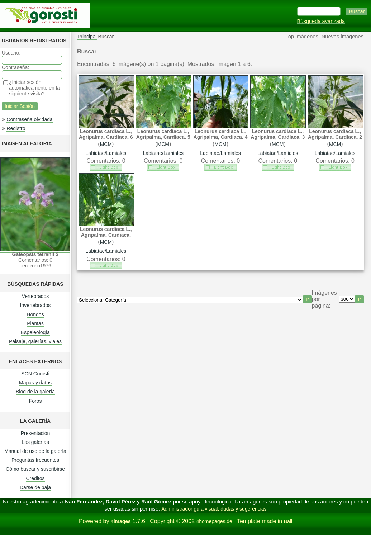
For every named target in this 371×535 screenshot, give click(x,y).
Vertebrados (35, 296)
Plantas (35, 323)
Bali (288, 521)
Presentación (35, 433)
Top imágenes (302, 36)
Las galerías (35, 442)
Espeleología (35, 332)
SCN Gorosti (35, 374)
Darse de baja (35, 487)
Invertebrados (35, 305)
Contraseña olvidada (29, 119)
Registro (15, 128)
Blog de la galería (35, 391)
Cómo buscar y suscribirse (35, 469)
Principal (87, 36)
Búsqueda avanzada (321, 21)
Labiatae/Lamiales (106, 153)
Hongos (35, 314)
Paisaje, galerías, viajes (35, 341)
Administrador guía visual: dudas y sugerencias (213, 509)
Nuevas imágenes (342, 36)
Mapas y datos (35, 382)
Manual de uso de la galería (35, 451)
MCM (106, 144)
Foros (35, 401)
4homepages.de (214, 521)
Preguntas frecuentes (35, 460)
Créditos (35, 478)
